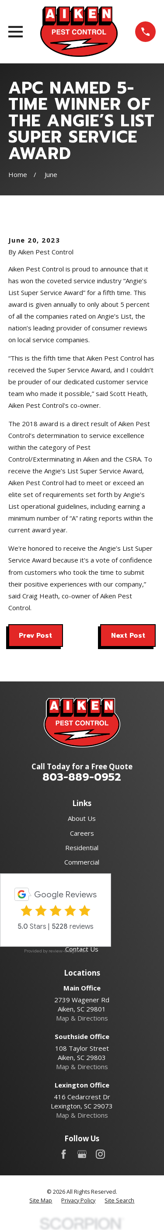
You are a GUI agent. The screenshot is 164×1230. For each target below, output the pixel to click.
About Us (82, 818)
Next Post (128, 635)
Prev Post (35, 635)
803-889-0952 (81, 777)
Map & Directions (82, 1018)
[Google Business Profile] (82, 1154)
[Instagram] (100, 1154)
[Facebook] (63, 1154)
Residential (81, 847)
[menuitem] (40, 1201)
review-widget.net (68, 951)
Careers (82, 833)
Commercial (81, 862)
